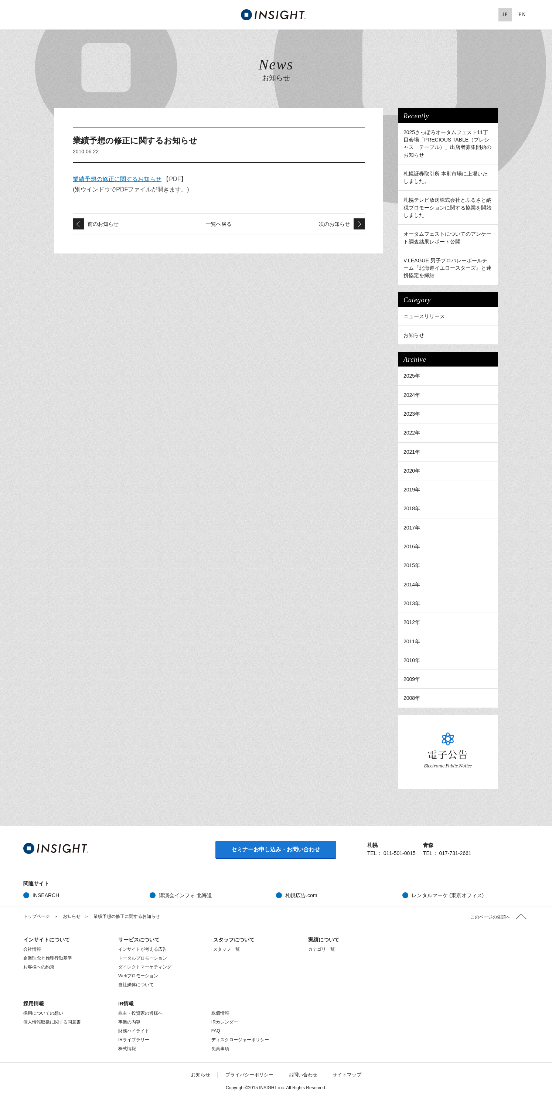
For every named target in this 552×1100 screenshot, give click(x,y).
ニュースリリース (424, 316)
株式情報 (127, 1048)
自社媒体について (136, 984)
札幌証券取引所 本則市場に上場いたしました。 (445, 177)
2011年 (411, 641)
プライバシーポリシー (249, 1074)
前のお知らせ (103, 224)
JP (505, 14)
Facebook (457, 14)
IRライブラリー (133, 1039)
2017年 (411, 528)
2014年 (411, 585)
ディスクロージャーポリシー (240, 1039)
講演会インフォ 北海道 (185, 895)
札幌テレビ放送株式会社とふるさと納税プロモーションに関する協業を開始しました (447, 207)
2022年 (411, 433)
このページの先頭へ (490, 917)
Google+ (473, 14)
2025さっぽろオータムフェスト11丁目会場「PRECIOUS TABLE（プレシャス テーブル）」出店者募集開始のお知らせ (447, 143)
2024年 (411, 395)
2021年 (411, 452)
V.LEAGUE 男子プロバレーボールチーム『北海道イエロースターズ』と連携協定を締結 (447, 268)
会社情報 (32, 949)
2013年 (411, 603)
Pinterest (488, 14)
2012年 (411, 622)
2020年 (411, 471)
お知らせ (413, 335)
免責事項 (220, 1048)
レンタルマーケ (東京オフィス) (448, 895)
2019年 (411, 490)
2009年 (411, 679)
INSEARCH (46, 895)
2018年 (411, 508)
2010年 (411, 660)
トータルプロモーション (142, 958)
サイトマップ (347, 1074)
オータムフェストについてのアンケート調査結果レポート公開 (447, 237)
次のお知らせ (334, 224)
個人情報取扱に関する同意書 (52, 1022)
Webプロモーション (138, 975)
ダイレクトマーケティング (144, 967)
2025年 (411, 376)
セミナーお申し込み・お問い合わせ (275, 849)
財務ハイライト (133, 1030)
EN (522, 14)
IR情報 (126, 1004)
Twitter (442, 14)
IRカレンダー (224, 1022)
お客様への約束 (38, 967)
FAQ (215, 1030)
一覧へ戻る (219, 224)
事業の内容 (129, 1022)
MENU (27, 15)
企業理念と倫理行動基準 (47, 958)
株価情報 (224, 1013)
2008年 (411, 698)
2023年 (411, 414)
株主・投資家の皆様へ (140, 1013)
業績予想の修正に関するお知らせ (117, 179)
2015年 (411, 565)
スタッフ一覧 (226, 949)
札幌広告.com (301, 895)
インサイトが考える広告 (142, 949)
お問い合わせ (303, 1074)
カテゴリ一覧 (321, 949)
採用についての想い (43, 1013)
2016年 (411, 546)
